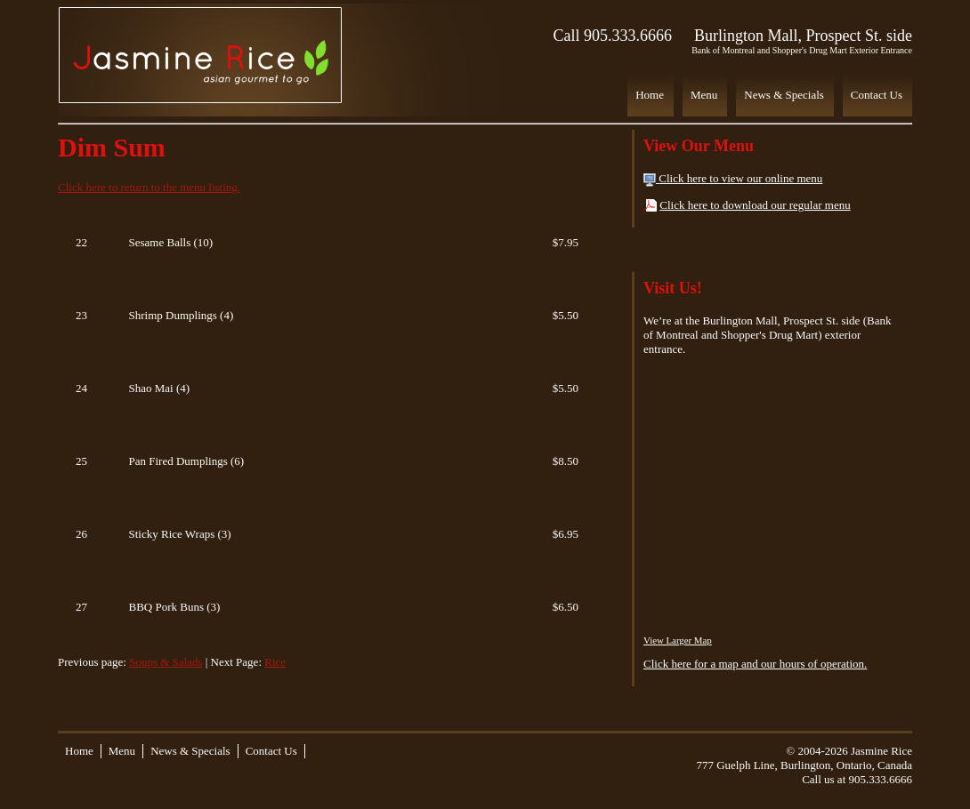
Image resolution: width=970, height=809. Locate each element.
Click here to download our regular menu (754, 205)
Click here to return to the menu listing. (149, 187)
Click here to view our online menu (740, 178)
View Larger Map (677, 640)
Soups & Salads (165, 662)
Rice (275, 662)
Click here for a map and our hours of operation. (755, 663)
